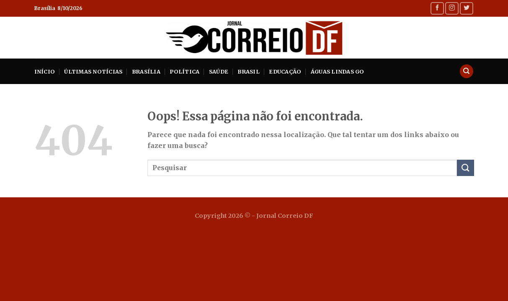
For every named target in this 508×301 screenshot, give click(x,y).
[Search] (466, 71)
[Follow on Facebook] (437, 8)
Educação (285, 71)
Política (184, 71)
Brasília (146, 71)
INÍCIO (44, 71)
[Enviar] (465, 168)
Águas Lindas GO (337, 71)
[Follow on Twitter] (466, 8)
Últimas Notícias (93, 71)
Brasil (248, 71)
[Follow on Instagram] (452, 8)
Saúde (218, 71)
